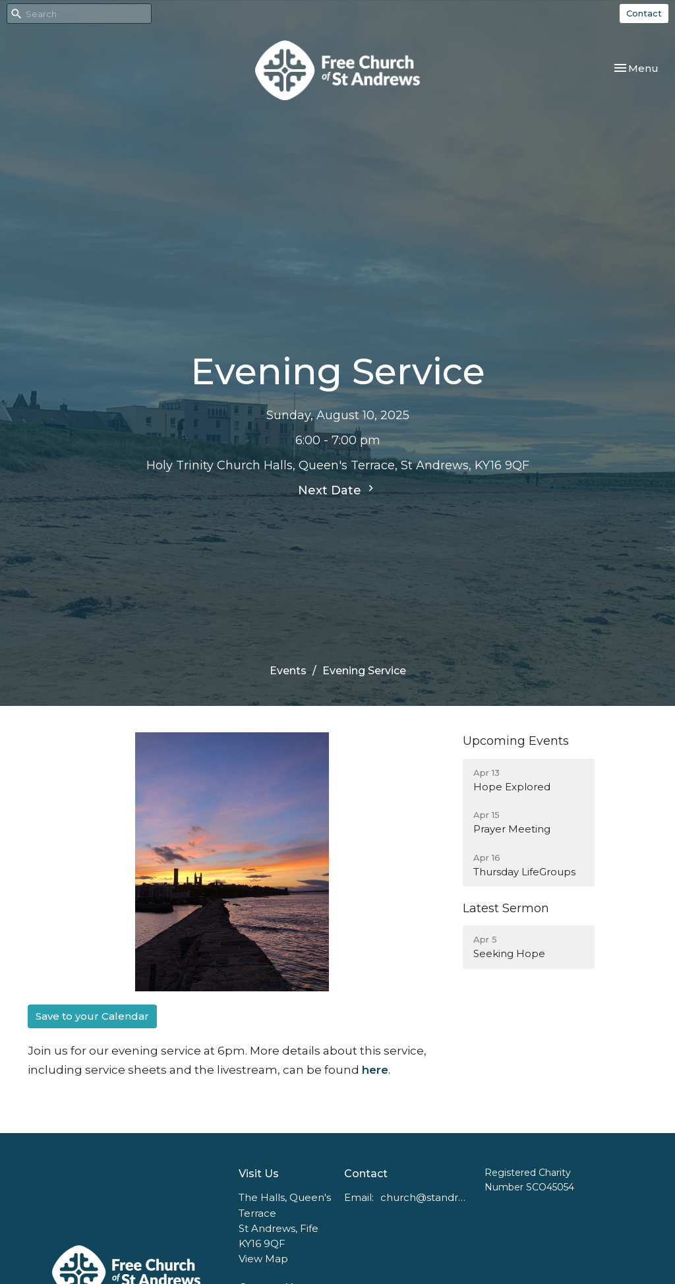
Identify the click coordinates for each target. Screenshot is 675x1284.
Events (288, 670)
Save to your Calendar (92, 1016)
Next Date (337, 490)
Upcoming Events (516, 741)
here (375, 1069)
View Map (263, 1258)
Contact (644, 13)
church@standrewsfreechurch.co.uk (425, 1197)
